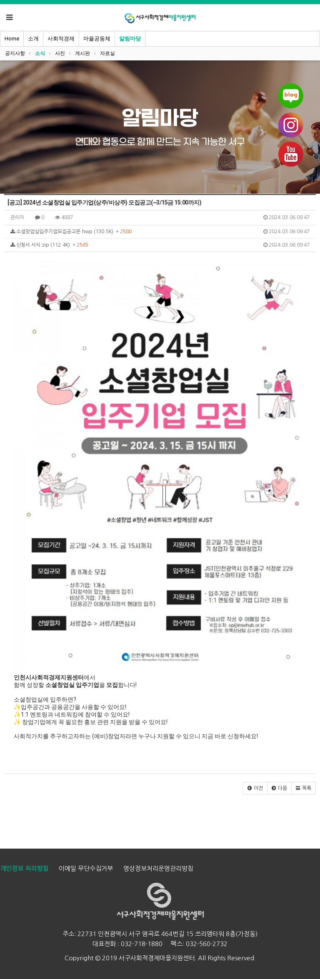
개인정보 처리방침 (24, 868)
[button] (255, 788)
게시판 (82, 53)
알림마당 (130, 38)
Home (12, 38)
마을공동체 (96, 38)
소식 (40, 53)
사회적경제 (61, 38)
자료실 (107, 53)
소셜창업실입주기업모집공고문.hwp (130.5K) (160, 232)
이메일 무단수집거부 (86, 868)
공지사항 (15, 53)
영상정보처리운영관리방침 (158, 868)
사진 (60, 53)
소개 (33, 38)
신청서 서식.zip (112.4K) (160, 245)
